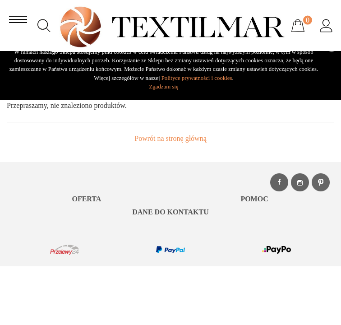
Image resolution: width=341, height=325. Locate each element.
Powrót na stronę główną (170, 138)
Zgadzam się (163, 87)
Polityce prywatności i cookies (196, 78)
